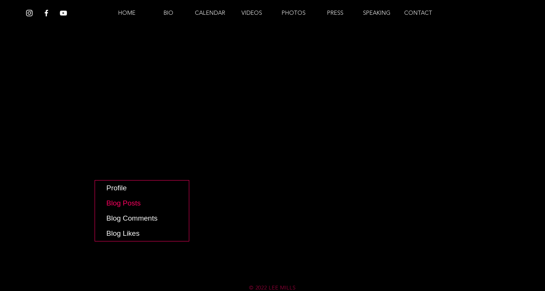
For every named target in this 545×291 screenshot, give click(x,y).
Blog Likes (123, 233)
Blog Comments (131, 218)
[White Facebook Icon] (46, 13)
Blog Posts (123, 203)
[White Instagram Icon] (29, 13)
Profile (116, 188)
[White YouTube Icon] (63, 13)
